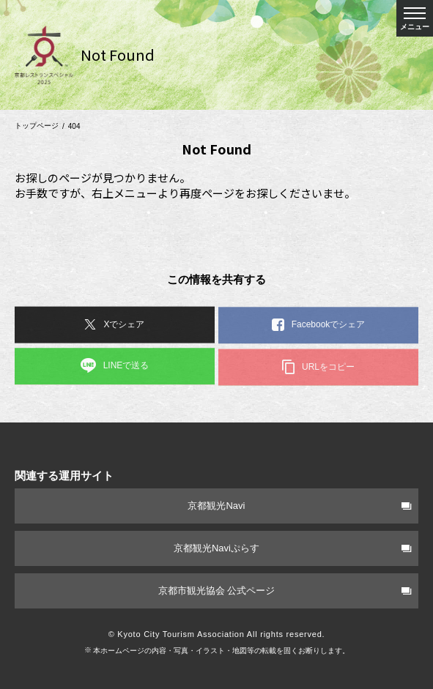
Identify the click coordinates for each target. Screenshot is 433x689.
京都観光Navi (299, 505)
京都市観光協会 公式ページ (284, 590)
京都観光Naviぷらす (292, 548)
